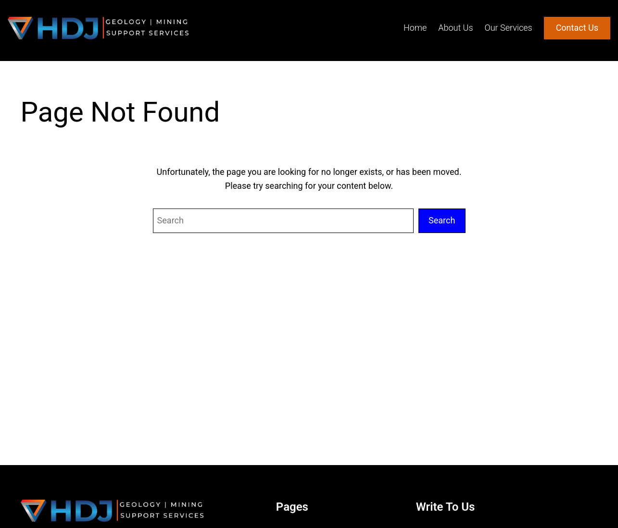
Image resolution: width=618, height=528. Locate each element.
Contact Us (577, 28)
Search (442, 220)
